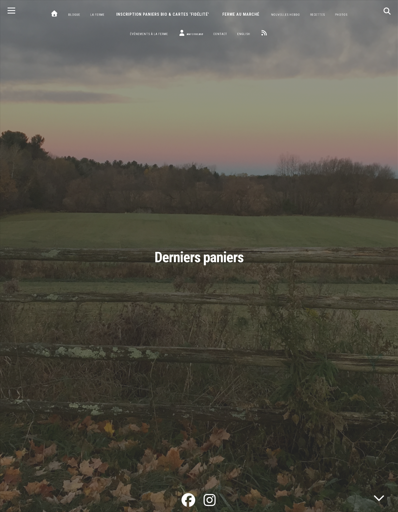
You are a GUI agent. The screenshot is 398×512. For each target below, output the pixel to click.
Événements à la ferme (149, 34)
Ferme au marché (240, 14)
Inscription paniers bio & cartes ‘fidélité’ (162, 14)
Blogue (74, 15)
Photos (341, 15)
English (243, 34)
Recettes (317, 15)
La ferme (97, 15)
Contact (220, 34)
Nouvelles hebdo (285, 15)
